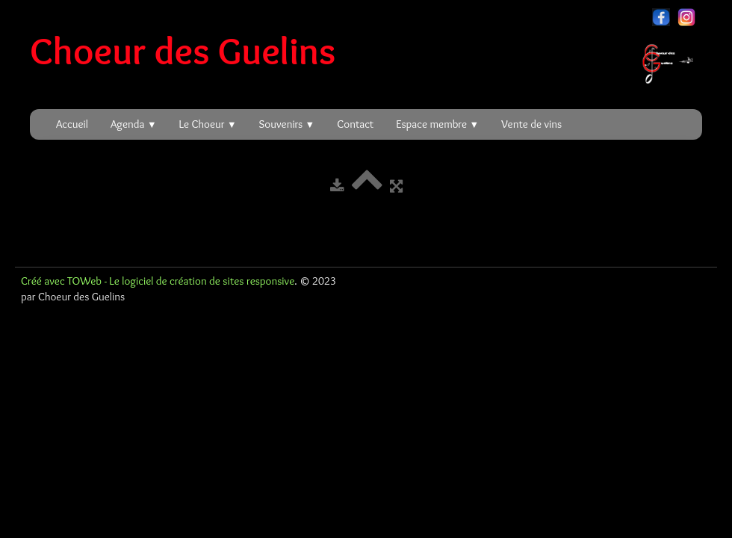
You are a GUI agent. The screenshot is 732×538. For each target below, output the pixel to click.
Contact (355, 124)
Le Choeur (208, 124)
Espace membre (437, 124)
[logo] (367, 51)
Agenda (134, 124)
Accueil (72, 124)
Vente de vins (531, 124)
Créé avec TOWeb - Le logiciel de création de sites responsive (157, 281)
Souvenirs (287, 124)
